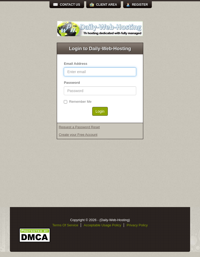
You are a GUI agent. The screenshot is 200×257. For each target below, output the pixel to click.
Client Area (106, 5)
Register (140, 5)
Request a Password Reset (79, 127)
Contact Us (70, 5)
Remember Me (77, 102)
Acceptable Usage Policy (102, 225)
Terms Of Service (65, 225)
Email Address (75, 64)
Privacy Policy (137, 225)
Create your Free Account (78, 135)
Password (72, 83)
